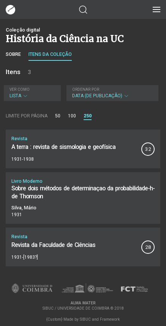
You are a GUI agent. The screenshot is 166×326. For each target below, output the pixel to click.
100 (72, 116)
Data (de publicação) (111, 93)
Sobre (13, 54)
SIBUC (85, 319)
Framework (110, 319)
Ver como (19, 89)
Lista (31, 93)
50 (57, 116)
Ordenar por (85, 89)
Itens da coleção (50, 54)
